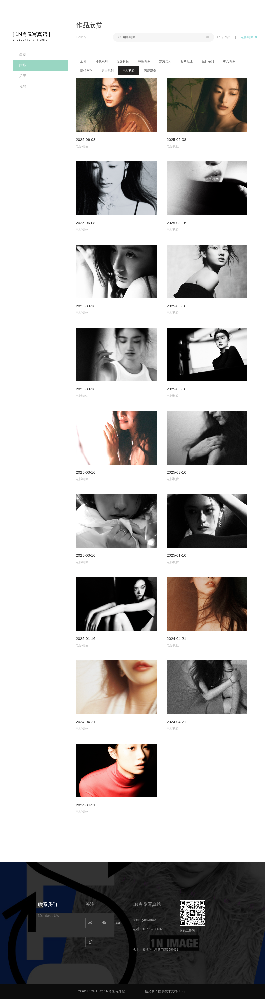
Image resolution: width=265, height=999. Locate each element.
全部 (83, 61)
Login (183, 991)
